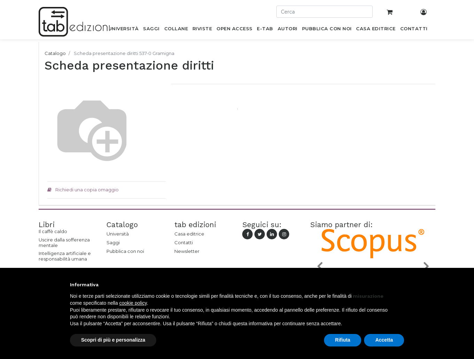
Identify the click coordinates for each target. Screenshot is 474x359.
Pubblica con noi (125, 251)
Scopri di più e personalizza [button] (113, 340)
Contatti (183, 242)
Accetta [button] (384, 340)
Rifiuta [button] (342, 340)
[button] (319, 266)
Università (117, 234)
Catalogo (55, 53)
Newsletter (186, 251)
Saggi (113, 242)
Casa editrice (189, 234)
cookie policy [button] (133, 303)
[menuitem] (123, 30)
